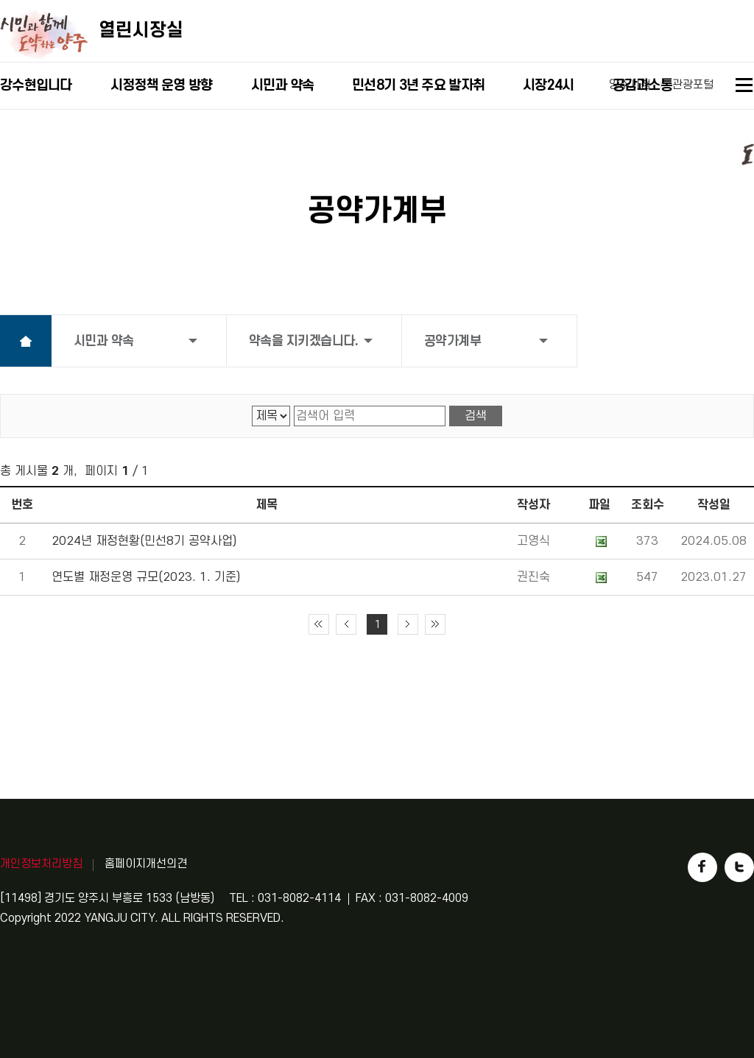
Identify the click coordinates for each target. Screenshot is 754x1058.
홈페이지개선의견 (146, 863)
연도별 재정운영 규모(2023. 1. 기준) (146, 577)
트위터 (739, 867)
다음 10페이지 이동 (408, 624)
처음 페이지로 (319, 624)
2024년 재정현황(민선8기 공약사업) (144, 541)
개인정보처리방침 (41, 863)
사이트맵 (745, 87)
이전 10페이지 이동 (346, 624)
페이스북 (702, 867)
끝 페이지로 (435, 624)
